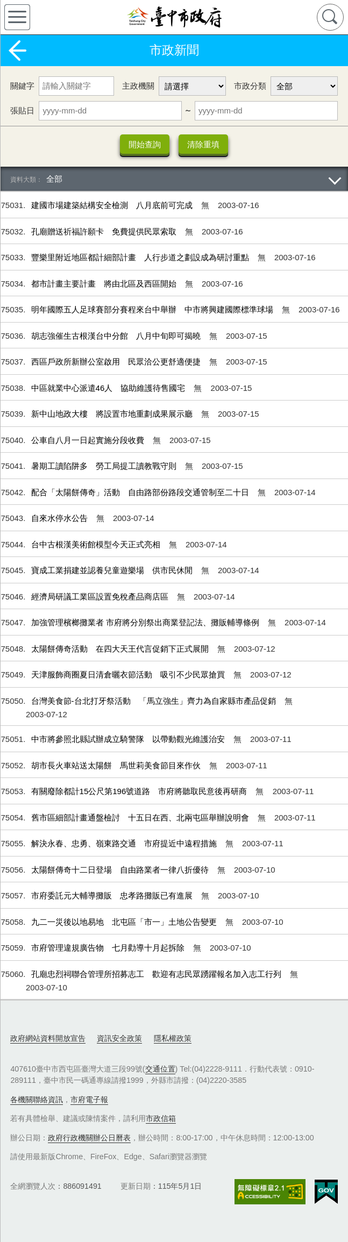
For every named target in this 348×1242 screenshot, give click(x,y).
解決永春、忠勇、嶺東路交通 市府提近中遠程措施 (125, 843)
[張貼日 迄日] (266, 110)
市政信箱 (161, 1118)
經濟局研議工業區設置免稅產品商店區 (101, 596)
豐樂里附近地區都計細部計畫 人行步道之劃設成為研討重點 (141, 257)
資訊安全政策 (119, 1038)
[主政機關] (192, 86)
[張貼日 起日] (110, 110)
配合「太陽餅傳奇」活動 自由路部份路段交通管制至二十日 (141, 492)
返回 (17, 50)
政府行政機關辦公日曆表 (89, 1137)
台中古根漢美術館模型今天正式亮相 (96, 544)
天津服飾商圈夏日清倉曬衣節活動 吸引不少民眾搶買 (129, 674)
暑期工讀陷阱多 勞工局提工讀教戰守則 (105, 465)
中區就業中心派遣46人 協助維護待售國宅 (109, 387)
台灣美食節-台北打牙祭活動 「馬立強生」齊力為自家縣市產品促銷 (154, 700)
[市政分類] (304, 86)
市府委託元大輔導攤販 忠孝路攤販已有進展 (113, 895)
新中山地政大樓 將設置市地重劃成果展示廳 (113, 413)
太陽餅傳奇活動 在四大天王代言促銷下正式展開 (121, 648)
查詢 (330, 17)
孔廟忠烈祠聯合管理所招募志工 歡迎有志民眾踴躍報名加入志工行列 (157, 974)
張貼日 (22, 110)
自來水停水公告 (60, 518)
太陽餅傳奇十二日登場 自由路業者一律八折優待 (121, 869)
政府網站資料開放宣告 (48, 1038)
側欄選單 (17, 17)
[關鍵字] (76, 86)
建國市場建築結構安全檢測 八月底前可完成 (113, 205)
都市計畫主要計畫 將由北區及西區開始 (105, 283)
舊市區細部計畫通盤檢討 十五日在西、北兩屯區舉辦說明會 (141, 817)
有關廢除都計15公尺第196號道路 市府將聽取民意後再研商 (140, 791)
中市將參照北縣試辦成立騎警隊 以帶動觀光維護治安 (129, 739)
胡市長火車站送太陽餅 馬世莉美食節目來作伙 (117, 765)
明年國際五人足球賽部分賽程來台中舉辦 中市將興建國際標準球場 (153, 309)
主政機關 (138, 85)
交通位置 (160, 1069)
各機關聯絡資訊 (36, 1099)
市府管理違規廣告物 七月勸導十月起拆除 (109, 947)
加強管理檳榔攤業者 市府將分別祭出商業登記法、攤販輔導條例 (146, 622)
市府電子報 (89, 1099)
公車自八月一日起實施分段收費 (88, 440)
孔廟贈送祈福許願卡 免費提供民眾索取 (105, 231)
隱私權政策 (172, 1038)
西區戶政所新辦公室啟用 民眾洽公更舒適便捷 (117, 361)
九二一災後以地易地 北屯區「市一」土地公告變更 (125, 921)
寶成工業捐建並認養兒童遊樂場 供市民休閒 (113, 570)
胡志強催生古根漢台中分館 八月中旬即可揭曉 (117, 335)
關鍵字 (22, 85)
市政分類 (250, 85)
